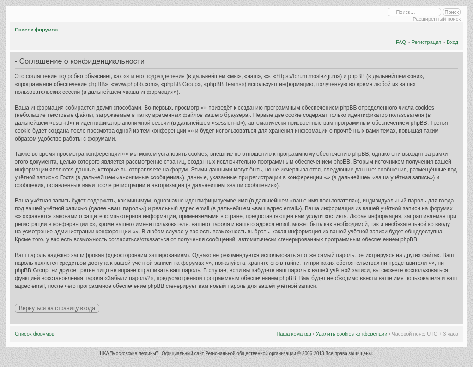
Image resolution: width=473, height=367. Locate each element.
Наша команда (293, 333)
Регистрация (426, 42)
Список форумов (36, 29)
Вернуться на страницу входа (57, 308)
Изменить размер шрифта (451, 28)
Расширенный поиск (436, 19)
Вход (452, 42)
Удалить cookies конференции (352, 333)
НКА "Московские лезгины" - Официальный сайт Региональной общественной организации (198, 353)
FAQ (401, 42)
